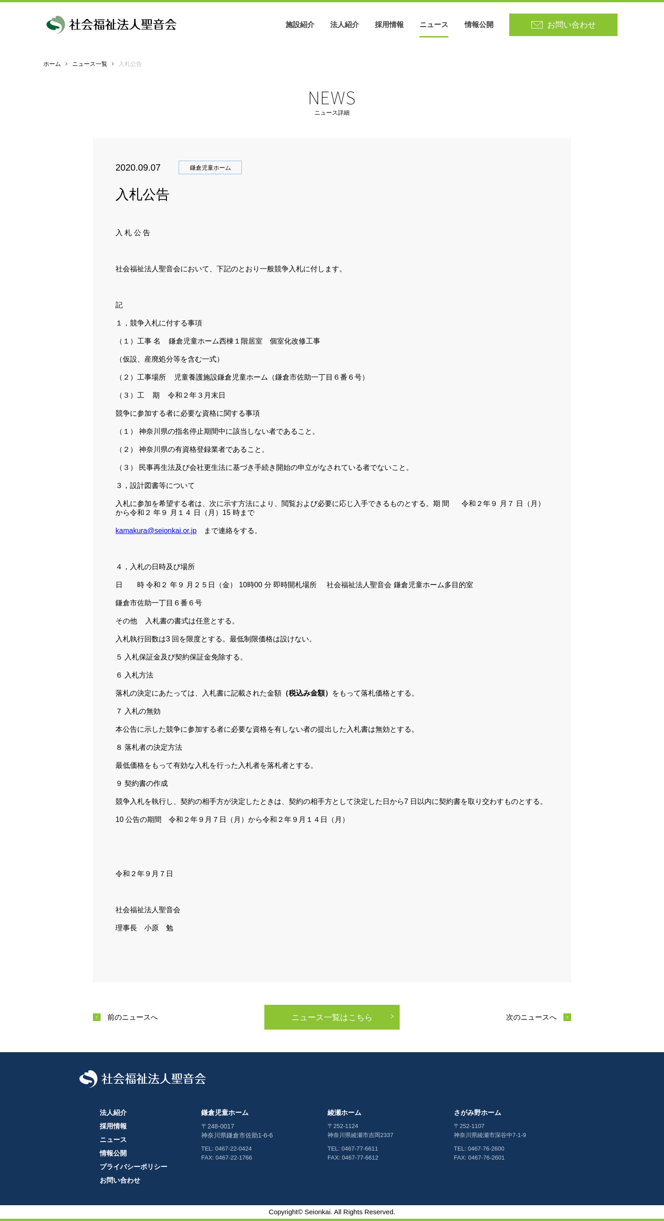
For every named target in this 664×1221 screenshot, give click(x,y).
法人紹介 (344, 24)
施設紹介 (300, 24)
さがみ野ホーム (477, 1112)
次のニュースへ (531, 1017)
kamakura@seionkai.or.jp (156, 530)
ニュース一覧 (89, 63)
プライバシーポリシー (133, 1166)
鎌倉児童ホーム (225, 1112)
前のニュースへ (132, 1017)
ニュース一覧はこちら (332, 1017)
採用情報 (389, 24)
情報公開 (479, 24)
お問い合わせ (120, 1180)
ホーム (52, 63)
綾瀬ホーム (344, 1112)
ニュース (434, 24)
